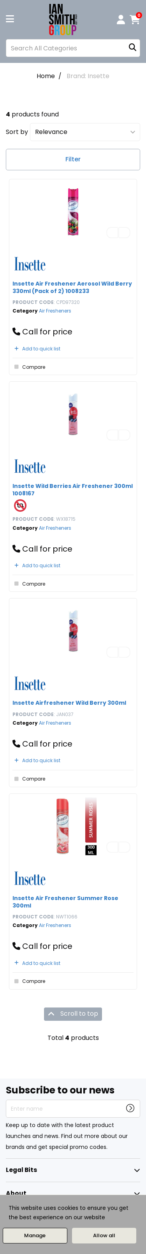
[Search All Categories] (73, 48)
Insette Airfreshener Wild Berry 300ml (69, 703)
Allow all (104, 1235)
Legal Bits (21, 1169)
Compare (28, 367)
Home (46, 75)
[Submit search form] (132, 48)
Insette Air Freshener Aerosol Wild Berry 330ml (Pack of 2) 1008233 (72, 287)
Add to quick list (36, 348)
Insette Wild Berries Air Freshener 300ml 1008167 (72, 489)
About (16, 1193)
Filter (73, 159)
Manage (35, 1235)
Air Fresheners (55, 310)
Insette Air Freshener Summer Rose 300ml (65, 901)
